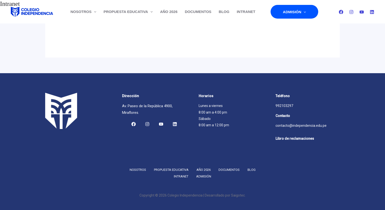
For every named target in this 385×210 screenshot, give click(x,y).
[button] (94, 11)
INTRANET (246, 12)
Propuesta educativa (128, 11)
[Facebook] (341, 12)
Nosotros (83, 11)
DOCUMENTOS (198, 12)
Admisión (294, 12)
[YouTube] (361, 12)
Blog (224, 12)
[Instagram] (351, 12)
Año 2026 (169, 12)
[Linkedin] (372, 12)
